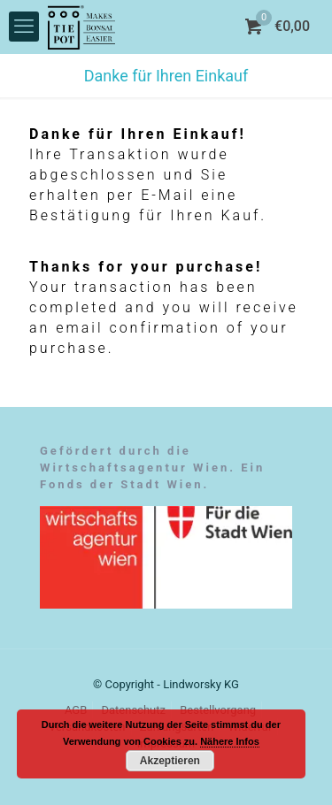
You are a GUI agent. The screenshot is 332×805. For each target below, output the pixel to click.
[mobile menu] (24, 27)
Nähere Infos (229, 741)
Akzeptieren (170, 761)
